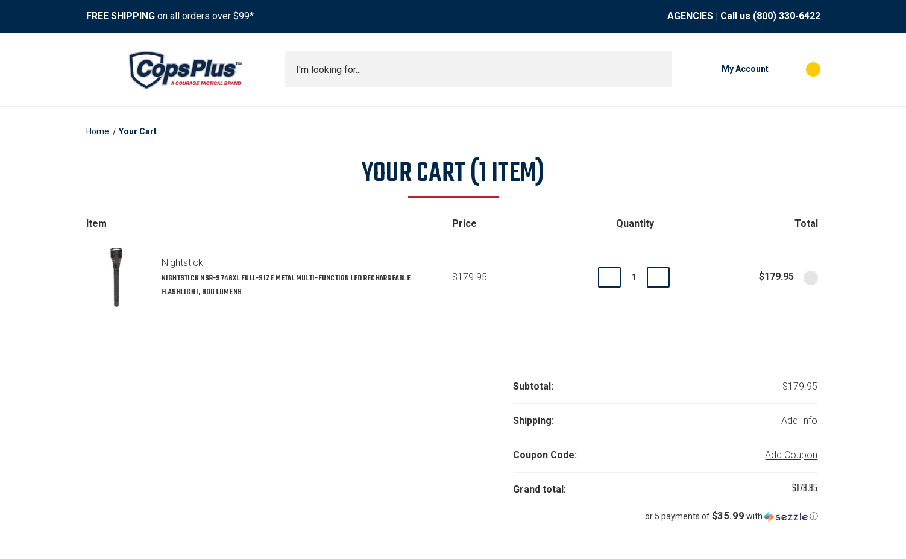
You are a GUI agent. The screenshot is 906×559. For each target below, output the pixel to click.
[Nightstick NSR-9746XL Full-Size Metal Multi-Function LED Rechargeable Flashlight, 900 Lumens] (633, 277)
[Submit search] (659, 69)
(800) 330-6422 (786, 16)
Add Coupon (791, 455)
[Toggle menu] (97, 69)
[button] (665, 516)
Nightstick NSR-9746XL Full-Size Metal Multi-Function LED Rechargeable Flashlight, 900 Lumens (286, 285)
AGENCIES (690, 16)
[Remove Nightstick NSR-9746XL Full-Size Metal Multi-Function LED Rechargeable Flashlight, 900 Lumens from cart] (811, 278)
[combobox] (478, 69)
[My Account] (726, 69)
